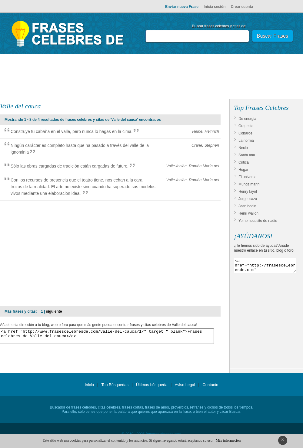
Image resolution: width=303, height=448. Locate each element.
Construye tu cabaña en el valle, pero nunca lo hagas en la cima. (71, 131)
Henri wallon (248, 213)
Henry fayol (247, 191)
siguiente (54, 311)
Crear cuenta (242, 7)
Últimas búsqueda (152, 387)
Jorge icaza (247, 199)
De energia (247, 119)
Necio (243, 148)
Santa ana (246, 155)
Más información (228, 440)
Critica (243, 162)
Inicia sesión (214, 7)
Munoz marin (248, 184)
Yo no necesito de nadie (257, 221)
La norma (246, 140)
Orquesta (245, 126)
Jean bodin (247, 206)
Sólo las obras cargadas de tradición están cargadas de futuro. (69, 166)
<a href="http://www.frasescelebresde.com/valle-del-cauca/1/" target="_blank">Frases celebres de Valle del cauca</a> (107, 337)
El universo (247, 177)
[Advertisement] (151, 78)
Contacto (210, 387)
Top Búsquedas (114, 387)
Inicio (89, 387)
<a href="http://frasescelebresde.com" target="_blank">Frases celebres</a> (265, 267)
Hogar (243, 170)
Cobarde (245, 133)
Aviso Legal (185, 387)
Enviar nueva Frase (181, 7)
